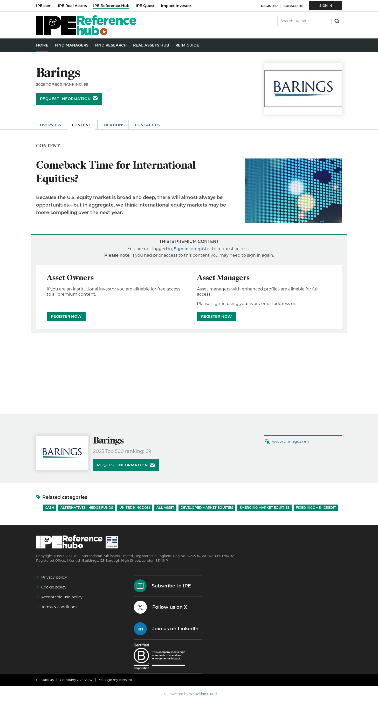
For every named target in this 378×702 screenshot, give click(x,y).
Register (269, 6)
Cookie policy (53, 587)
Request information (65, 98)
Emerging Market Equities (264, 507)
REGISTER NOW (66, 316)
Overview (50, 125)
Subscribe (293, 6)
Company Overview (76, 680)
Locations (113, 125)
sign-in (218, 303)
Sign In (325, 6)
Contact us (45, 680)
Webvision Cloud (203, 694)
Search (336, 20)
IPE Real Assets (72, 5)
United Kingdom (134, 507)
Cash (49, 507)
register (203, 248)
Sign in (181, 248)
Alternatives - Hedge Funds (86, 507)
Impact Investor (176, 5)
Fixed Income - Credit (316, 507)
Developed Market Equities (207, 507)
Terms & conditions (59, 607)
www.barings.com (290, 441)
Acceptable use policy (62, 597)
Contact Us (147, 125)
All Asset (165, 507)
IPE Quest (145, 5)
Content (81, 125)
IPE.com (44, 5)
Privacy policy (54, 577)
